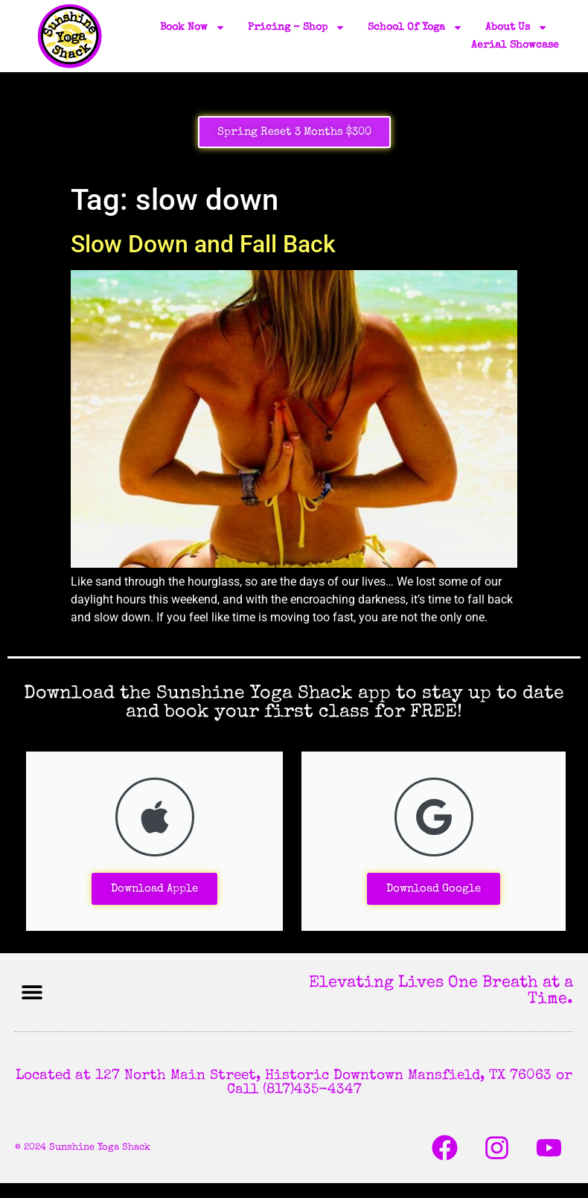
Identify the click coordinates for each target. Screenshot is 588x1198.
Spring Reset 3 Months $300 (294, 132)
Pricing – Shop (296, 27)
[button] (31, 992)
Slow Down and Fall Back (203, 244)
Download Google (433, 888)
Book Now (193, 27)
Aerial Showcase (515, 45)
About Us (516, 27)
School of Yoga (415, 27)
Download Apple (154, 888)
